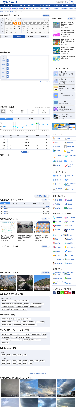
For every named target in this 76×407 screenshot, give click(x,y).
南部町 (8, 363)
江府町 (30, 363)
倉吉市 (8, 360)
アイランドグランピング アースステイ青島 (12, 303)
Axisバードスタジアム (23, 300)
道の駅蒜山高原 (5, 337)
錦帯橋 (44, 334)
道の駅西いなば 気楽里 (35, 306)
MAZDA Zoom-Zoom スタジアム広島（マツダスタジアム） (16, 334)
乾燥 (3, 68)
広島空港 (28, 319)
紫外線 (3, 60)
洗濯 (3, 76)
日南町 (19, 363)
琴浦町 (31, 360)
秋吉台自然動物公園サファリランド (32, 340)
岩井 (5, 211)
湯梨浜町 (25, 360)
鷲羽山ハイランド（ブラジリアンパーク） (36, 337)
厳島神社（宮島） (36, 334)
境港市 (14, 360)
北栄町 (36, 360)
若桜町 (14, 354)
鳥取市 (3, 354)
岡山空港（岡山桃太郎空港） (8, 319)
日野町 (24, 363)
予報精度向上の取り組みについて (38, 373)
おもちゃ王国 (5, 342)
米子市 (3, 360)
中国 (6, 11)
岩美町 (8, 354)
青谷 (5, 213)
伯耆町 (14, 363)
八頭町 (24, 354)
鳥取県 (11, 11)
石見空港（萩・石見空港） (28, 321)
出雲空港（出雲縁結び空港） (29, 324)
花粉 (3, 72)
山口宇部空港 (21, 319)
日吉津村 (42, 360)
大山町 (3, 363)
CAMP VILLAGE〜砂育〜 (8, 306)
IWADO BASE (5, 309)
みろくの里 (21, 337)
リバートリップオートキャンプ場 (18, 309)
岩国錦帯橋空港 (17, 324)
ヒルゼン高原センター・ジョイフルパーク (12, 340)
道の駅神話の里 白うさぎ (22, 306)
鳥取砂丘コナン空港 (6, 324)
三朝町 (19, 360)
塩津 (5, 208)
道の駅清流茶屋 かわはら (37, 303)
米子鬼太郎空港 (40, 321)
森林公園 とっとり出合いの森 (9, 300)
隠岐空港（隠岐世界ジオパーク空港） (11, 321)
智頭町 (19, 354)
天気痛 (3, 64)
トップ (1, 11)
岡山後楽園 (14, 337)
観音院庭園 (26, 303)
